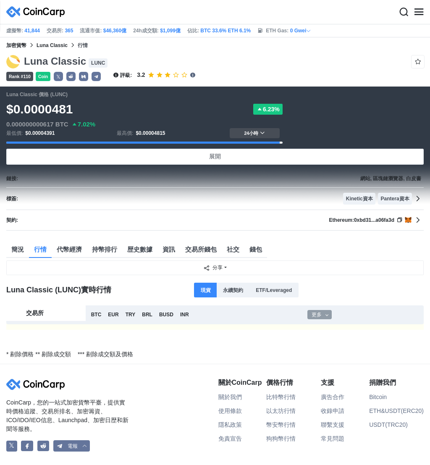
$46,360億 (114, 31)
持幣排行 (104, 249)
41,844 (32, 31)
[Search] (404, 12)
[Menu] (419, 12)
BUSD (166, 315)
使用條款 (230, 410)
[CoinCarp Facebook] (27, 446)
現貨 (206, 290)
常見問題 (332, 438)
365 (69, 31)
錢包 (255, 249)
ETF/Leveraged (274, 290)
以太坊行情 (281, 410)
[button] (71, 76)
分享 (213, 268)
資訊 (169, 249)
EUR (113, 315)
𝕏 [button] (58, 77)
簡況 (17, 249)
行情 (40, 249)
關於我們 (230, 397)
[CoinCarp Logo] (37, 12)
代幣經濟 (69, 249)
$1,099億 (170, 31)
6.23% (268, 109)
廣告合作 (332, 397)
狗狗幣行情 (281, 438)
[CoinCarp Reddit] (43, 446)
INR (184, 315)
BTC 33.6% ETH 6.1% (225, 31)
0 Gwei (301, 31)
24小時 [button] (254, 133)
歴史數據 (139, 249)
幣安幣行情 (281, 424)
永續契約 (233, 290)
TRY (131, 315)
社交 (233, 249)
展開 (215, 156)
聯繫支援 (332, 424)
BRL (147, 315)
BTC (96, 315)
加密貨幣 (16, 45)
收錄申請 (332, 410)
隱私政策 (230, 424)
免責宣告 (230, 438)
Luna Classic (52, 45)
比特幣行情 (281, 397)
